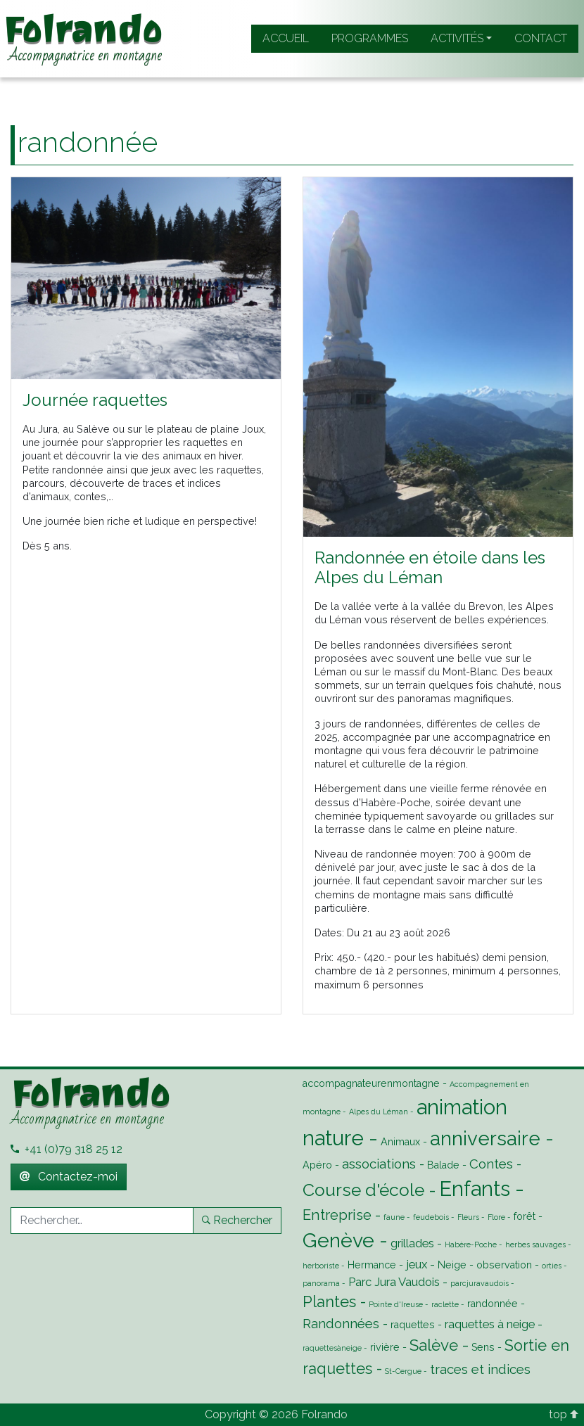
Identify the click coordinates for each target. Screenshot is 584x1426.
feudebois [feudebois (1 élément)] (431, 1217)
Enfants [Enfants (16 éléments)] (474, 1188)
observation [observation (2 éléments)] (504, 1265)
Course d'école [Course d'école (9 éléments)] (363, 1190)
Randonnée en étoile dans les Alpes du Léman (430, 567)
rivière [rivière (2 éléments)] (385, 1347)
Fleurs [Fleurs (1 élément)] (468, 1217)
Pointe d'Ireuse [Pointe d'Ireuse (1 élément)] (396, 1304)
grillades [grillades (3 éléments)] (412, 1243)
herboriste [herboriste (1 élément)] (321, 1265)
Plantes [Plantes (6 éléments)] (329, 1302)
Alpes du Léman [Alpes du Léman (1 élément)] (378, 1111)
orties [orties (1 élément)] (551, 1265)
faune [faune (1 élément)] (394, 1217)
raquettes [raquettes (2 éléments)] (413, 1324)
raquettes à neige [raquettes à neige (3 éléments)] (490, 1324)
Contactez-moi (69, 1176)
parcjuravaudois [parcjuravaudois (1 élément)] (479, 1283)
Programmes (369, 38)
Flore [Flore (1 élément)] (496, 1217)
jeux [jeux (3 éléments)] (416, 1264)
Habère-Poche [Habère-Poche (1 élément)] (471, 1244)
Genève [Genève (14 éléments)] (338, 1240)
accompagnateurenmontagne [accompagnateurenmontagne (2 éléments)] (371, 1083)
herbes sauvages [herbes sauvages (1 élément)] (535, 1244)
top (563, 1414)
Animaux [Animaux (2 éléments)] (400, 1141)
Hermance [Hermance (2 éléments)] (372, 1265)
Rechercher (237, 1220)
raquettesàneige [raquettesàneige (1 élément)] (332, 1348)
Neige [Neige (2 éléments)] (452, 1265)
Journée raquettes (95, 400)
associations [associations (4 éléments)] (379, 1163)
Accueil (285, 38)
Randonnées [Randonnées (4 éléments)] (341, 1323)
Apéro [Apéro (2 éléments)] (317, 1165)
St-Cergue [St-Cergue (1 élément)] (403, 1371)
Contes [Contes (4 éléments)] (491, 1163)
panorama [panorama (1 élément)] (321, 1283)
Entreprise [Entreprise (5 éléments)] (337, 1215)
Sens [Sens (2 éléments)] (483, 1347)
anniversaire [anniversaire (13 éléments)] (485, 1138)
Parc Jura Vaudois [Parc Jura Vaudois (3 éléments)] (394, 1282)
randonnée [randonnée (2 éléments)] (492, 1303)
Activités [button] (457, 38)
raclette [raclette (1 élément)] (445, 1304)
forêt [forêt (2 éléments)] (524, 1216)
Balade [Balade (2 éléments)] (443, 1165)
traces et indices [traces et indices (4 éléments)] (480, 1369)
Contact (540, 38)
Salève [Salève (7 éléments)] (434, 1345)
